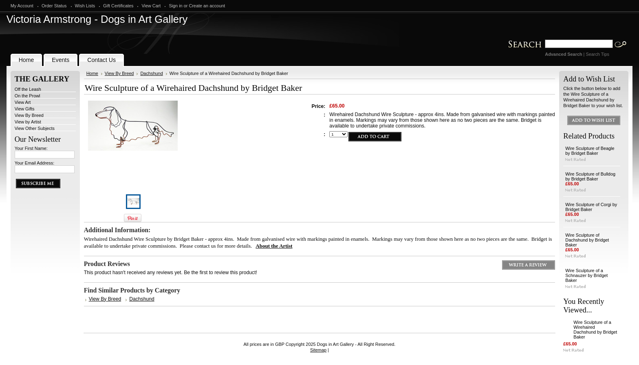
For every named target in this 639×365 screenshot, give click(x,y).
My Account (22, 5)
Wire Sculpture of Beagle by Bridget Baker (589, 151)
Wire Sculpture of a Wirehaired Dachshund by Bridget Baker (595, 329)
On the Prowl (27, 95)
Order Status (54, 5)
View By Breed (29, 115)
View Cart (151, 5)
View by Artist (28, 121)
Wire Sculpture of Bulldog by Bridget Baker (590, 176)
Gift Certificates (118, 5)
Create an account (207, 5)
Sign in (175, 5)
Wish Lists (85, 5)
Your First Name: (31, 148)
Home (92, 73)
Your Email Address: (35, 163)
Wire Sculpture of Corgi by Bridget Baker (591, 207)
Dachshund (151, 73)
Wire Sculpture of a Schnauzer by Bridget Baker (586, 275)
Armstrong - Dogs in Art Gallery (97, 19)
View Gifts (25, 108)
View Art (23, 102)
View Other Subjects (35, 128)
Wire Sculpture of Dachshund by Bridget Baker (587, 240)
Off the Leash (28, 89)
